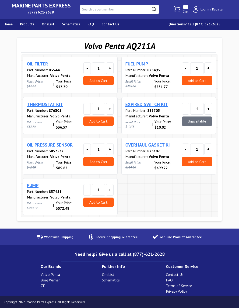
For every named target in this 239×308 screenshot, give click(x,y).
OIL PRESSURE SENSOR (50, 145)
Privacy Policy (176, 291)
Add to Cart (98, 80)
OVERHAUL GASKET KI (147, 145)
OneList (108, 274)
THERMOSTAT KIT (45, 104)
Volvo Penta (50, 274)
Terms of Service (179, 285)
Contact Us (174, 274)
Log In (204, 9)
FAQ (169, 280)
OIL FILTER (37, 64)
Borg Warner (50, 280)
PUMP (33, 185)
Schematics (111, 280)
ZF (43, 285)
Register (218, 9)
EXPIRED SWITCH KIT (146, 104)
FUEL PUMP (136, 64)
